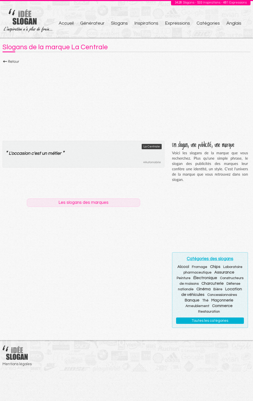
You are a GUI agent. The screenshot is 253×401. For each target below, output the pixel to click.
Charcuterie (212, 283)
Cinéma (203, 289)
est (37, 153)
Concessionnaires (222, 295)
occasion (20, 153)
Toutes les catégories (210, 321)
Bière (217, 289)
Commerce (222, 306)
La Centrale (151, 146)
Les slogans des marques (83, 202)
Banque (192, 300)
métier (54, 153)
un (44, 153)
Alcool (183, 267)
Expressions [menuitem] (177, 23)
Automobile (153, 162)
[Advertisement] (126, 100)
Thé (205, 300)
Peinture (184, 278)
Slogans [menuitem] (119, 23)
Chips (215, 267)
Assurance (224, 272)
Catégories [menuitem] (208, 23)
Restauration (209, 311)
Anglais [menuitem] (233, 23)
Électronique (205, 278)
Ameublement (197, 306)
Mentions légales (17, 364)
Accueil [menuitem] (66, 23)
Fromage (199, 267)
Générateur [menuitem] (92, 23)
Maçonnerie (222, 300)
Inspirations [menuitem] (146, 23)
